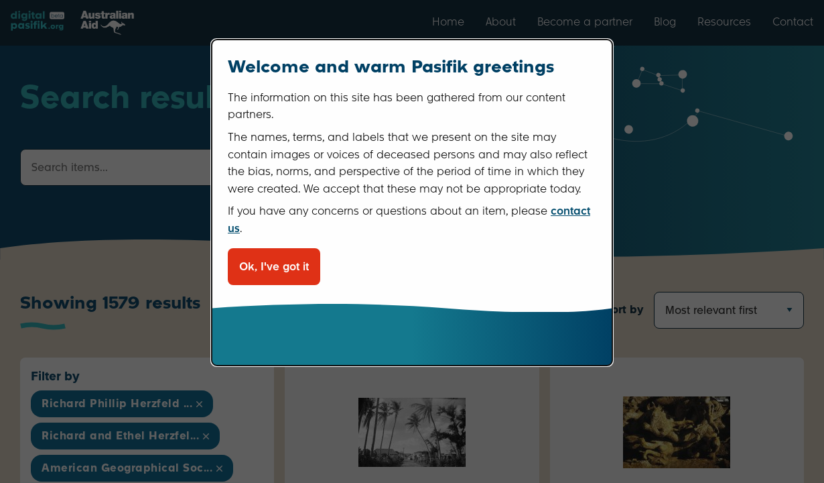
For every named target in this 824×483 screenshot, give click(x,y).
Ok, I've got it (274, 267)
